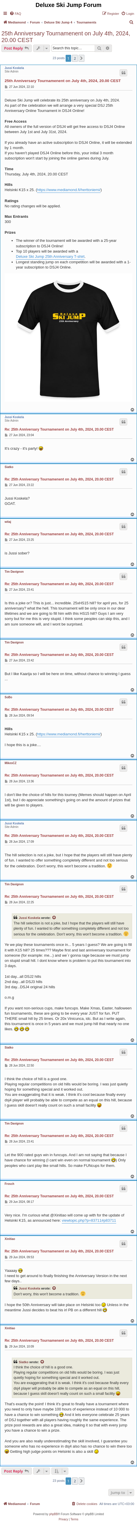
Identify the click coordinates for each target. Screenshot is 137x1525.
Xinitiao (10, 1239)
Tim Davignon (14, 571)
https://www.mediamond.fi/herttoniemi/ (69, 190)
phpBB (53, 1514)
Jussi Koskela (14, 68)
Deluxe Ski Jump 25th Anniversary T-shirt (50, 256)
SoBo (8, 697)
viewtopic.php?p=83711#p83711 (89, 1220)
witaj (8, 521)
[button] (81, 58)
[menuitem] (15, 13)
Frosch (9, 1183)
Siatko (9, 467)
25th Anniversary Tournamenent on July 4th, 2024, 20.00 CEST (65, 36)
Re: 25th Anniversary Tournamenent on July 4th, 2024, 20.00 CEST (59, 429)
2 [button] (75, 58)
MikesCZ (10, 763)
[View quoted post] (54, 917)
